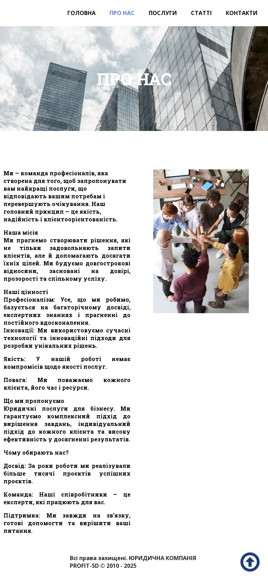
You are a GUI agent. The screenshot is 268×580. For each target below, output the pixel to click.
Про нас (122, 13)
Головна (81, 13)
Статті (201, 13)
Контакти (242, 13)
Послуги (163, 13)
